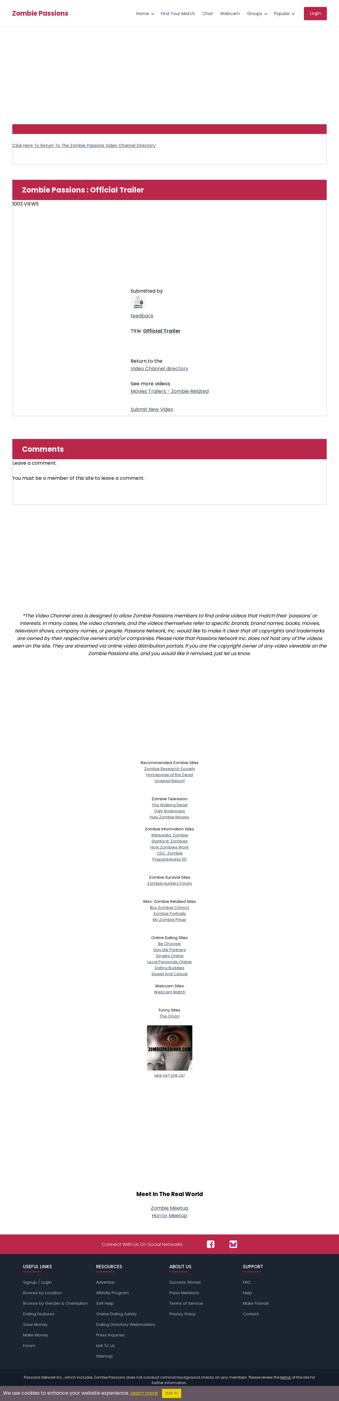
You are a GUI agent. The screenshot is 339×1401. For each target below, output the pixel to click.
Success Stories (185, 1282)
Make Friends (256, 1303)
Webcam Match (169, 992)
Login (46, 1282)
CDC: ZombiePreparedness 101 (169, 856)
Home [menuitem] (142, 14)
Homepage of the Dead (169, 775)
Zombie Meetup (169, 1208)
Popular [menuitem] (282, 14)
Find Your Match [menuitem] (178, 14)
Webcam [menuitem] (230, 14)
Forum (29, 1345)
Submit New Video (152, 409)
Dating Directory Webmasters (125, 1324)
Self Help (105, 1303)
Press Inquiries (110, 1335)
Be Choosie (169, 944)
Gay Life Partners (169, 950)
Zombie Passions (40, 13)
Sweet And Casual (169, 974)
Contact (251, 1314)
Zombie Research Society (169, 769)
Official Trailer (162, 330)
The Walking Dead (169, 805)
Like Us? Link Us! (169, 1072)
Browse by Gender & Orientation (55, 1303)
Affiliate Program (112, 1293)
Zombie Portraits (169, 913)
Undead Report (170, 781)
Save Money (35, 1324)
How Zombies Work (169, 847)
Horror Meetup (169, 1215)
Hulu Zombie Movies (169, 817)
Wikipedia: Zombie (169, 835)
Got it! (171, 1393)
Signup (30, 1282)
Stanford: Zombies (170, 841)
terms (285, 1377)
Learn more (144, 1393)
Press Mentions (184, 1293)
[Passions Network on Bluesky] (233, 1244)
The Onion (170, 1016)
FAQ (246, 1282)
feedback (142, 315)
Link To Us (105, 1345)
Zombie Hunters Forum (169, 883)
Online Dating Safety (116, 1314)
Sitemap (104, 1356)
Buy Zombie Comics (169, 907)
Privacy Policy (182, 1314)
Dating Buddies (169, 968)
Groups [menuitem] (254, 14)
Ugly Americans (169, 811)
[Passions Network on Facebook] (210, 1244)
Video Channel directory (159, 368)
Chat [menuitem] (207, 14)
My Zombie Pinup (169, 919)
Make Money (35, 1335)
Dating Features (38, 1314)
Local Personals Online (169, 962)
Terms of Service (186, 1303)
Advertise (105, 1282)
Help (247, 1293)
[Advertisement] (169, 72)
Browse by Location (42, 1293)
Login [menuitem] (315, 13)
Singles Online (170, 956)
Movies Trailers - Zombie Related (170, 391)
